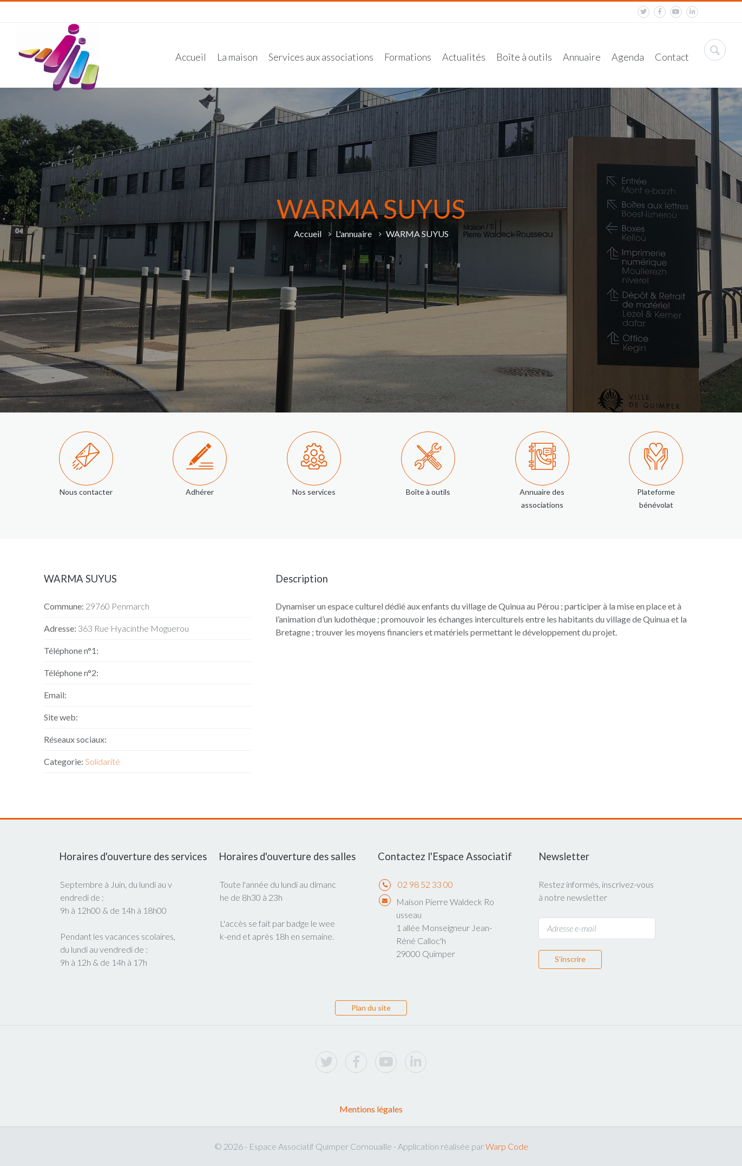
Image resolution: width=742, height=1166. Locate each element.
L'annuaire (354, 233)
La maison (237, 57)
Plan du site (371, 1007)
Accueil (190, 57)
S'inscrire (570, 959)
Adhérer (200, 491)
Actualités (463, 57)
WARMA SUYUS (417, 233)
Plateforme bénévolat (656, 498)
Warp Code (506, 1146)
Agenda (628, 57)
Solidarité (102, 761)
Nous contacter (86, 491)
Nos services (314, 491)
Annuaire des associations (542, 498)
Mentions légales (371, 1109)
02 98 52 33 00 (425, 884)
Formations (407, 57)
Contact (672, 57)
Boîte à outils (524, 57)
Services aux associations (320, 57)
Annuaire (582, 57)
